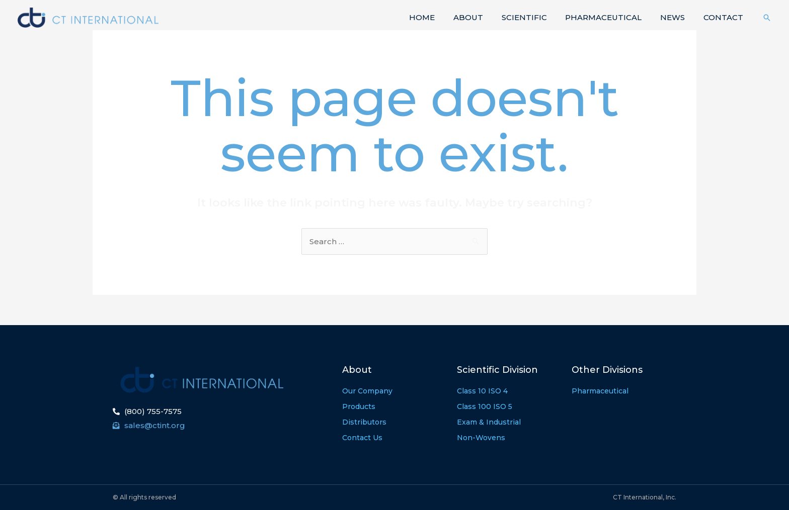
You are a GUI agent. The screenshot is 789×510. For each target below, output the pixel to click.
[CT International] (88, 17)
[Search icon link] (766, 17)
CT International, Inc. (644, 497)
